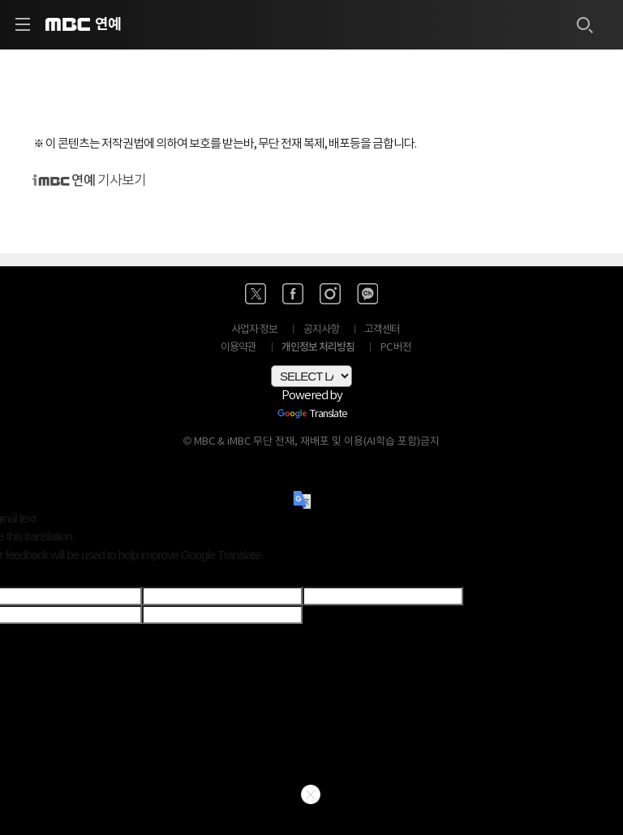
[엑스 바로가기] (255, 293)
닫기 (310, 794)
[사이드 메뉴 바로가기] (22, 24)
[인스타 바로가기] (330, 293)
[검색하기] (584, 24)
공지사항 (321, 330)
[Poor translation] (39, 575)
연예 (108, 24)
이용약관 (238, 347)
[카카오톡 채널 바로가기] (367, 293)
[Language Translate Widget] (311, 376)
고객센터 (382, 330)
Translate (312, 414)
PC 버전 (395, 347)
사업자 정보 (254, 330)
